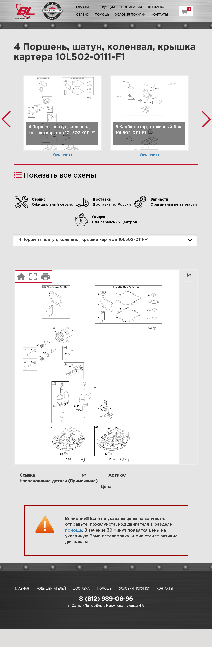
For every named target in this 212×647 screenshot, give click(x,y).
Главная (83, 7)
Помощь (102, 14)
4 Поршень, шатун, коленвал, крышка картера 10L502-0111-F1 (106, 240)
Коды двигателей (51, 588)
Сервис (82, 14)
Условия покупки (130, 14)
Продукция (105, 7)
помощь (73, 530)
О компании (131, 7)
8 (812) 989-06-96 (106, 599)
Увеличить (62, 154)
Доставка (156, 7)
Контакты (159, 14)
